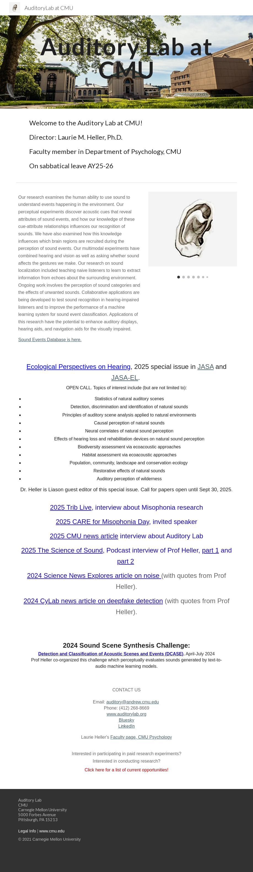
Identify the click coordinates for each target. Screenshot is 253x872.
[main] (126, 58)
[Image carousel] (192, 235)
